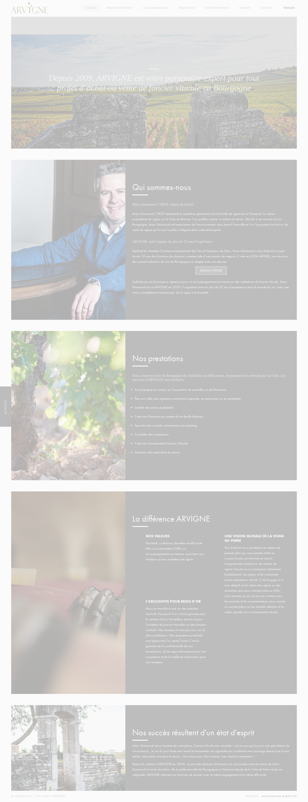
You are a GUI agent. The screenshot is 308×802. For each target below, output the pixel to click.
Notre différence (217, 7)
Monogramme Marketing (279, 796)
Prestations (187, 7)
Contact (266, 7)
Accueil (91, 7)
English (244, 7)
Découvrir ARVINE (211, 270)
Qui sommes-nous (156, 7)
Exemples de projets (119, 7)
